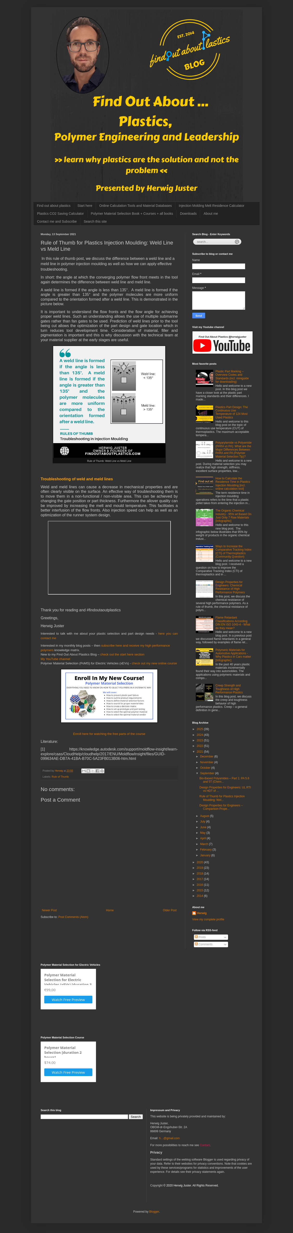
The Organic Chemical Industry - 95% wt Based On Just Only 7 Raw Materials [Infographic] (233, 516)
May (203, 832)
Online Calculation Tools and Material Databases (135, 206)
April (203, 838)
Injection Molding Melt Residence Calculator (211, 206)
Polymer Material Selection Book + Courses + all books (132, 213)
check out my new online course (154, 663)
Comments (203, 944)
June (203, 827)
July (203, 821)
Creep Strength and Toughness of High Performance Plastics (229, 689)
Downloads (188, 213)
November (207, 762)
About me (211, 213)
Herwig (202, 913)
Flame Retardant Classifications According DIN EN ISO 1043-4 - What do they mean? (233, 623)
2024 (200, 735)
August (205, 816)
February (206, 849)
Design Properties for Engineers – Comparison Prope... (221, 807)
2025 (200, 729)
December (207, 756)
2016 (200, 885)
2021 (200, 751)
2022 (200, 746)
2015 (200, 890)
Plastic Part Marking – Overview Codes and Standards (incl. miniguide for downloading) (232, 376)
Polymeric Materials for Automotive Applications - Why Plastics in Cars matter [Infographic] (233, 655)
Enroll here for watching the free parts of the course (109, 734)
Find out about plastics (53, 206)
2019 (200, 868)
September (207, 773)
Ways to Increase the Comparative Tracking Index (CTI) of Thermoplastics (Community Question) (233, 551)
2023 (200, 740)
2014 (200, 896)
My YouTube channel (55, 659)
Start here (84, 206)
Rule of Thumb (60, 776)
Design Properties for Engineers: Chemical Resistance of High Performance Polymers (230, 587)
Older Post (170, 910)
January (205, 855)
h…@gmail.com (169, 1138)
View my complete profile (208, 919)
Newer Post (49, 910)
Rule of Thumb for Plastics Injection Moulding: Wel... (222, 798)
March (204, 844)
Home (110, 910)
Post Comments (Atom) (73, 917)
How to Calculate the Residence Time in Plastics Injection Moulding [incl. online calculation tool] (233, 483)
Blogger (154, 1211)
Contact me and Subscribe (57, 221)
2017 (200, 879)
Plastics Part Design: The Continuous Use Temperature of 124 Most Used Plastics (232, 412)
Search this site (95, 221)
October (205, 767)
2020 (200, 862)
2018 (200, 873)
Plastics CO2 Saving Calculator (60, 213)
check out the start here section (122, 654)
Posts (200, 937)
